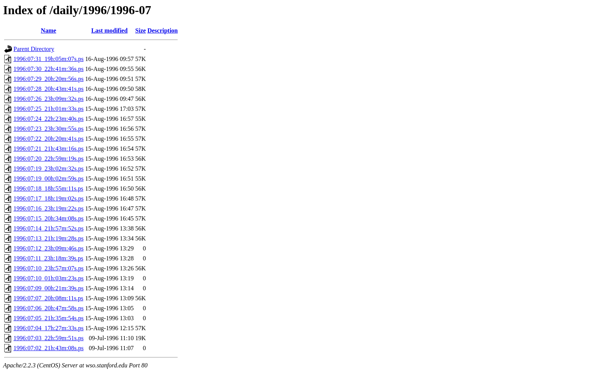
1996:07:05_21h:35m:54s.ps (48, 318)
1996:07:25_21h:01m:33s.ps (48, 108)
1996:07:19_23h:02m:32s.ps (48, 168)
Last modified (109, 30)
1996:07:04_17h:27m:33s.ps (48, 328)
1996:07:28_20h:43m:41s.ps (48, 89)
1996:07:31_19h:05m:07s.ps (48, 59)
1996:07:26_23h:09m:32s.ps (48, 98)
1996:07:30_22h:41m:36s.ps (48, 69)
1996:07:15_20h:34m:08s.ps (48, 218)
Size (140, 30)
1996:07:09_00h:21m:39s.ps (48, 288)
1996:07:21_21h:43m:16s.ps (48, 148)
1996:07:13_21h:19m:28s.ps (48, 238)
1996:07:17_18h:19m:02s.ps (48, 198)
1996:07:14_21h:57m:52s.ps (48, 228)
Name (48, 30)
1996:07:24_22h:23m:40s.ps (48, 118)
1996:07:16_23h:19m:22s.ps (48, 208)
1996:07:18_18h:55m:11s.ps (48, 188)
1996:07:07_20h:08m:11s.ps (48, 298)
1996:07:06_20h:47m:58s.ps (48, 308)
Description (162, 30)
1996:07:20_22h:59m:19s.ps (48, 158)
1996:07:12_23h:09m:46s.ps (48, 248)
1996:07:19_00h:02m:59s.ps (48, 178)
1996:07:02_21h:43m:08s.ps (48, 348)
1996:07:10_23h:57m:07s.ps (48, 268)
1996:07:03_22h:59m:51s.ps (48, 338)
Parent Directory (33, 49)
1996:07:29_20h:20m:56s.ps (48, 79)
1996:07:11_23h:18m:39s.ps (48, 258)
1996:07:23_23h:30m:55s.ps (48, 128)
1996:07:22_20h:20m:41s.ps (48, 138)
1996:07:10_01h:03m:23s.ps (48, 278)
